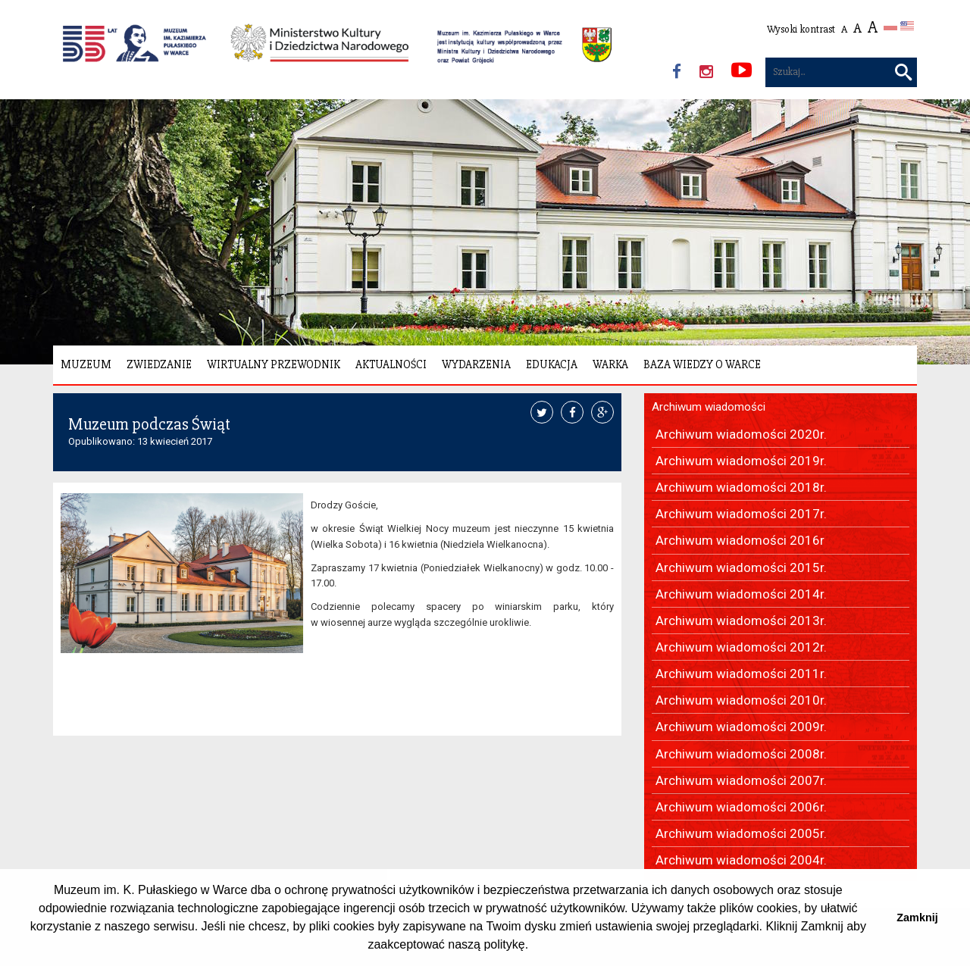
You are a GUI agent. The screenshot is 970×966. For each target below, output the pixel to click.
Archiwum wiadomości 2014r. (741, 594)
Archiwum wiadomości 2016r (740, 540)
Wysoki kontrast (801, 29)
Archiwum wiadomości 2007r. (741, 780)
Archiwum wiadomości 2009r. (741, 726)
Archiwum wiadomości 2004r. (741, 860)
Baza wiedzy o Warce (702, 364)
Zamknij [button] (916, 917)
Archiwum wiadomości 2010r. (741, 700)
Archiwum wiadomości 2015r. (741, 567)
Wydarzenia (476, 364)
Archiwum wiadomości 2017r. (741, 513)
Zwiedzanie (159, 364)
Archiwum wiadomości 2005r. (741, 833)
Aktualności (391, 364)
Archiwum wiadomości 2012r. (741, 647)
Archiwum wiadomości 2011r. (741, 673)
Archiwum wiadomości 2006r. (741, 806)
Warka (610, 364)
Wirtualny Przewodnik (273, 364)
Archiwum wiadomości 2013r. (741, 620)
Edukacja (551, 364)
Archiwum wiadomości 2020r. (741, 434)
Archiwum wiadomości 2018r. (741, 487)
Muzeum (86, 364)
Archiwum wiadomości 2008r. (741, 753)
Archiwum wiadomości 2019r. (741, 460)
